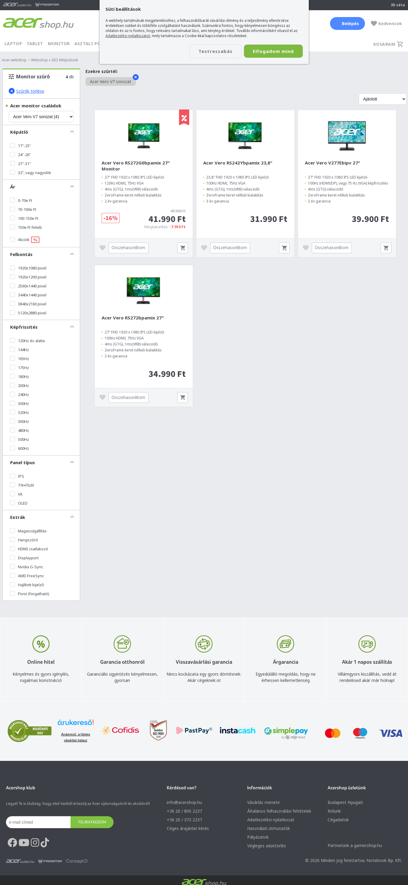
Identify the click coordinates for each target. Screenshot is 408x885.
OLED (18, 503)
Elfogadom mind (273, 51)
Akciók (24, 240)
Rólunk (334, 811)
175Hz (19, 367)
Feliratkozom (92, 821)
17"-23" (20, 145)
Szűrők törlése (26, 91)
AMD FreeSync (27, 575)
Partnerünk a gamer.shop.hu (355, 845)
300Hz (19, 403)
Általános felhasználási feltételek (279, 811)
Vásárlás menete (263, 802)
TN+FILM (22, 485)
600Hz (19, 448)
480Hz (19, 430)
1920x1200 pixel (28, 277)
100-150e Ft (24, 218)
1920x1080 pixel (28, 268)
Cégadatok (338, 819)
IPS (17, 476)
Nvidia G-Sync (26, 566)
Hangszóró (24, 540)
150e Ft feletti (26, 227)
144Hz (19, 349)
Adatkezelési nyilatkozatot (128, 35)
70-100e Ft (23, 209)
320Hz (19, 412)
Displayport (24, 557)
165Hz (19, 358)
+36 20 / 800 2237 (184, 811)
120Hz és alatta (27, 340)
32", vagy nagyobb (30, 172)
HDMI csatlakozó (29, 549)
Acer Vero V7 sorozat (113, 80)
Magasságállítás (28, 531)
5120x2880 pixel (28, 313)
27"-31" (20, 163)
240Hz (19, 394)
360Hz (19, 421)
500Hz (19, 439)
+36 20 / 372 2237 (184, 819)
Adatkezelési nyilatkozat (270, 819)
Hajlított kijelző (27, 584)
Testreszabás (215, 51)
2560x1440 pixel (28, 286)
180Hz (19, 376)
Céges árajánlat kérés (188, 828)
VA (16, 494)
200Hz (19, 385)
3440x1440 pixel (28, 295)
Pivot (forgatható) (29, 593)
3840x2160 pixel (28, 304)
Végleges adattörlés (266, 846)
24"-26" (20, 154)
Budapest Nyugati (345, 802)
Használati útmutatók (268, 828)
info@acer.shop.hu (184, 802)
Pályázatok (258, 837)
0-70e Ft (21, 200)
